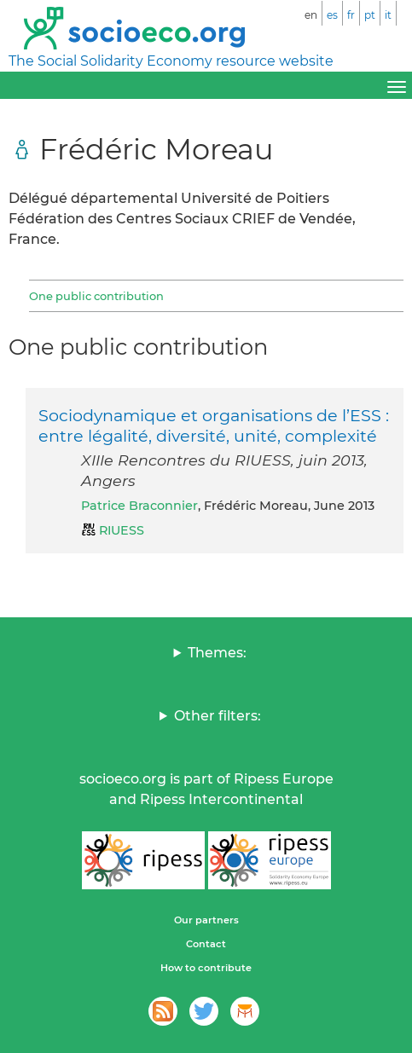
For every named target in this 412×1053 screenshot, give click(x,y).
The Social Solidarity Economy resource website (171, 61)
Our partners (206, 920)
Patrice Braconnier (139, 505)
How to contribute (206, 968)
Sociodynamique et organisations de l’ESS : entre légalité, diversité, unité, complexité (213, 425)
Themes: (217, 653)
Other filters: (217, 716)
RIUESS (121, 530)
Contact (206, 944)
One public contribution (96, 296)
